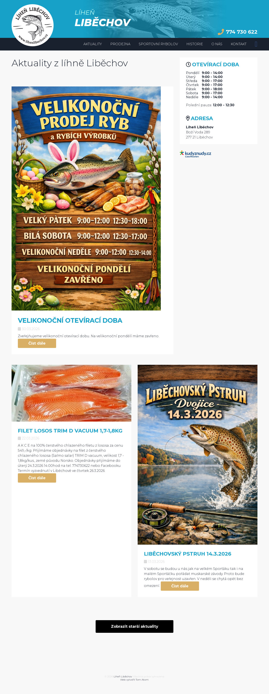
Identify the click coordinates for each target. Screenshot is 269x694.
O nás (216, 44)
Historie (194, 44)
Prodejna (120, 44)
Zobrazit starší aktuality (134, 626)
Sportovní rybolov (158, 44)
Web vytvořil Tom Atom (134, 679)
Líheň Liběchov (123, 676)
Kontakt (239, 44)
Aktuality (92, 44)
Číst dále (37, 343)
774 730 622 (237, 32)
